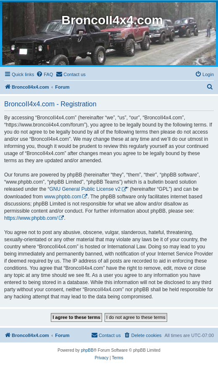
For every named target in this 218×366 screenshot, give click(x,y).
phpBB (87, 350)
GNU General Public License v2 (84, 189)
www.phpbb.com (62, 197)
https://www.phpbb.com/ (31, 218)
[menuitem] (44, 74)
